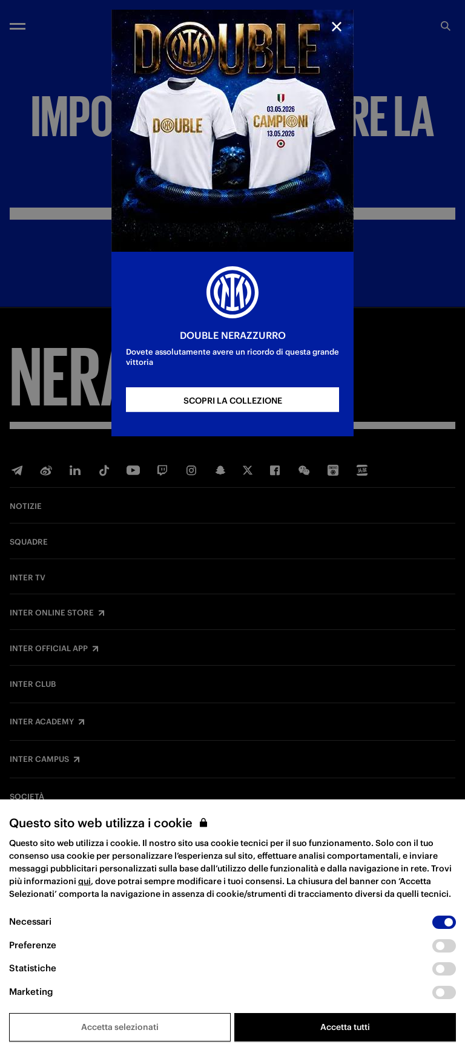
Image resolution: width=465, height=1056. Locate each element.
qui (84, 881)
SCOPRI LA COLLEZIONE (232, 400)
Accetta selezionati (120, 1027)
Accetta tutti (345, 1027)
